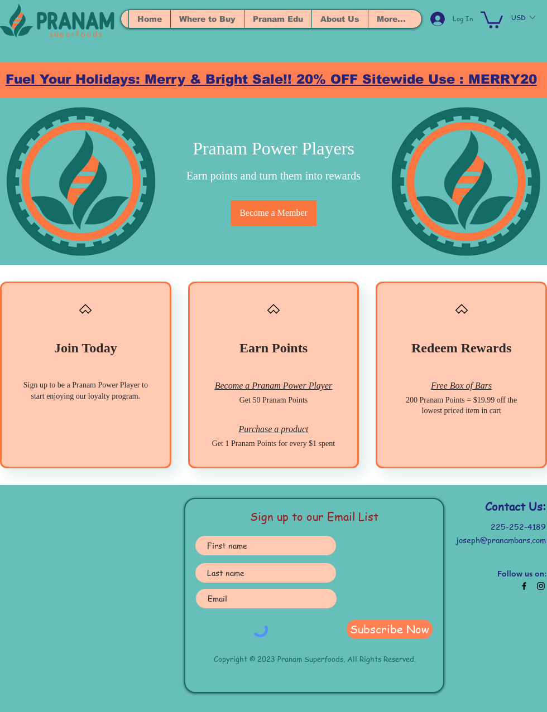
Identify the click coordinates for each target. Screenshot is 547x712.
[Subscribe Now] (389, 629)
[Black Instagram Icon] (541, 586)
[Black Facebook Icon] (524, 586)
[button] (492, 18)
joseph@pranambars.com (501, 539)
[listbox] (523, 17)
